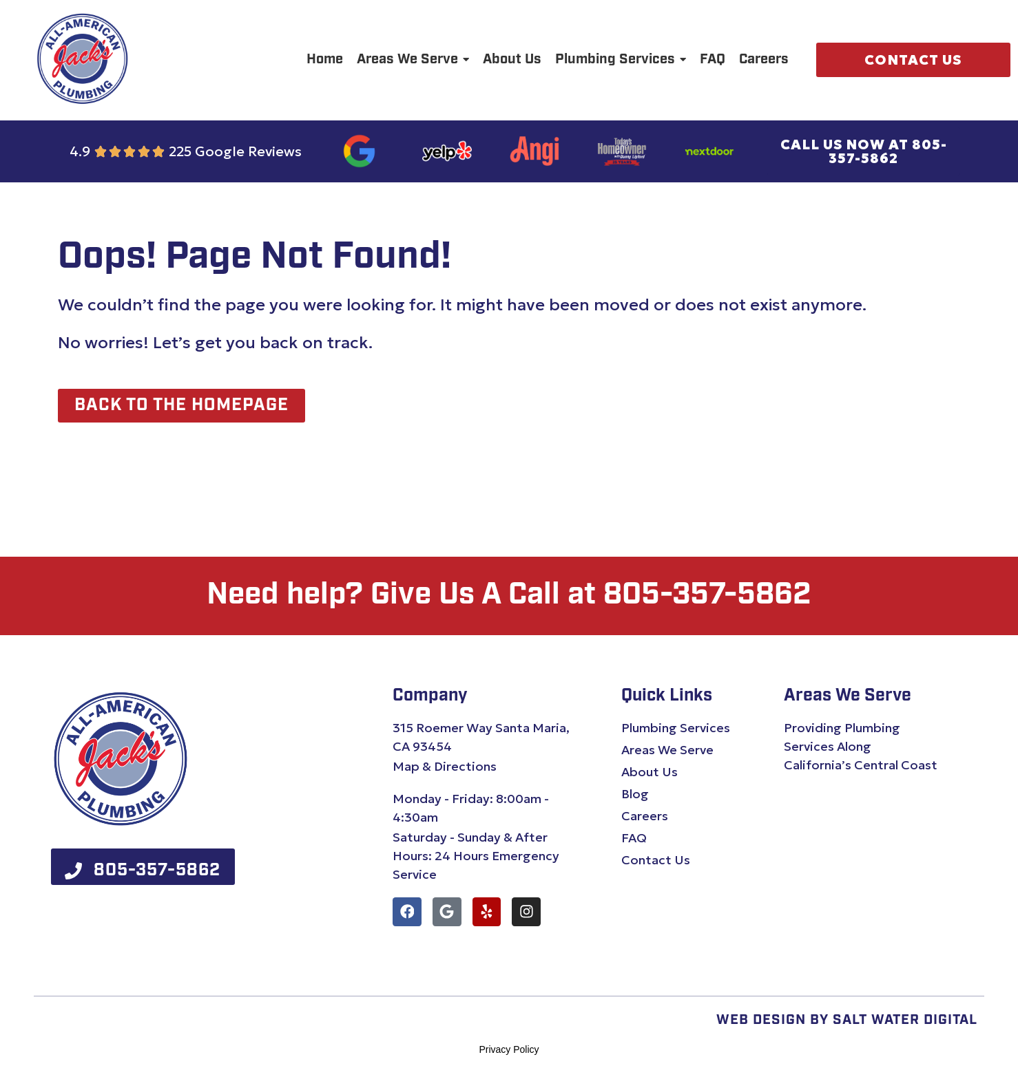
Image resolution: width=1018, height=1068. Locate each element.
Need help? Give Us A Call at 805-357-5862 (509, 596)
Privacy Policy (509, 1050)
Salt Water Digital (905, 1021)
